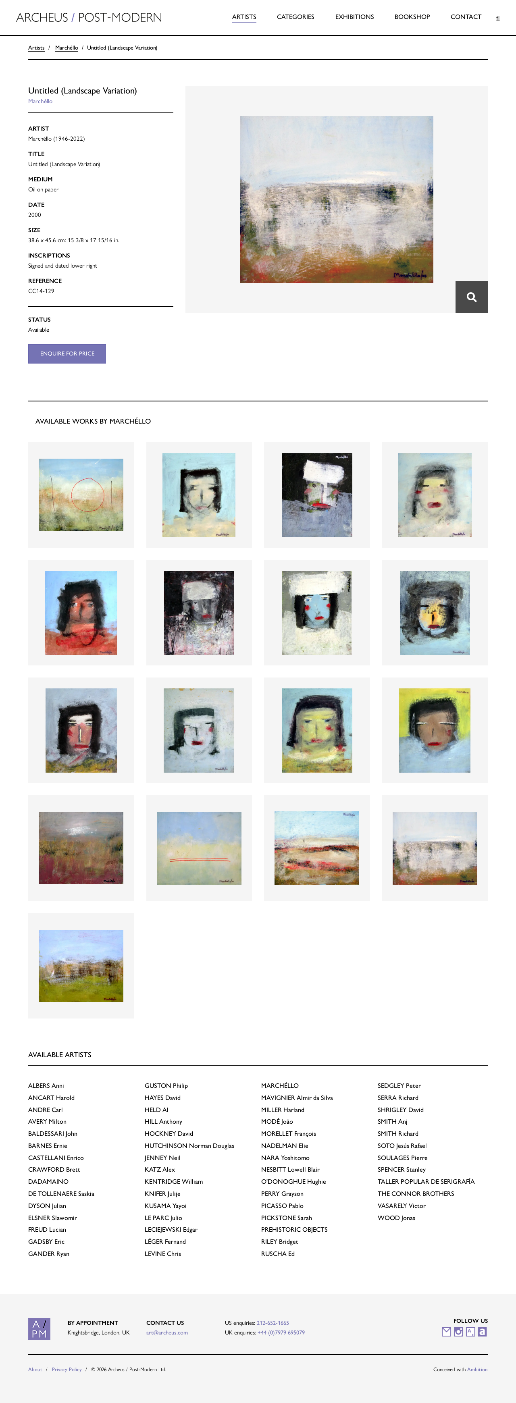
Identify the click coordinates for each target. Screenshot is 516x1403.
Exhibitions (354, 17)
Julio (163, 1218)
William (174, 1181)
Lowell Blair (290, 1169)
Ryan (48, 1254)
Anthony (163, 1121)
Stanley (402, 1169)
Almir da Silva (297, 1098)
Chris (163, 1254)
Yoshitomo (285, 1158)
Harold (51, 1098)
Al (157, 1110)
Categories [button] (295, 17)
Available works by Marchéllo (93, 421)
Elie (284, 1145)
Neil (163, 1158)
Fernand (165, 1241)
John (52, 1133)
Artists (244, 17)
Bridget (279, 1241)
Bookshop (412, 17)
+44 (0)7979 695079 (281, 1332)
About (35, 1369)
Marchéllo (66, 47)
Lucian (47, 1229)
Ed (278, 1254)
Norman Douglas (189, 1145)
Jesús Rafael (402, 1145)
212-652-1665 (273, 1322)
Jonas (396, 1218)
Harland (282, 1110)
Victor (402, 1206)
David (163, 1098)
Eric (46, 1241)
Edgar (171, 1229)
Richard (398, 1098)
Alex (160, 1169)
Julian (47, 1206)
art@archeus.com (167, 1332)
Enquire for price (67, 353)
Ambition (477, 1369)
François (288, 1133)
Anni (46, 1085)
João (277, 1121)
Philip (166, 1085)
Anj (393, 1121)
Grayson (282, 1193)
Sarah (286, 1218)
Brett (54, 1169)
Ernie (47, 1145)
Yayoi (166, 1206)
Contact (466, 17)
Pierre (403, 1158)
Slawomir (52, 1218)
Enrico (56, 1158)
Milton (47, 1121)
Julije (163, 1193)
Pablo (282, 1206)
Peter (399, 1085)
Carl (45, 1110)
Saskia (61, 1193)
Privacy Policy (67, 1369)
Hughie (293, 1181)
